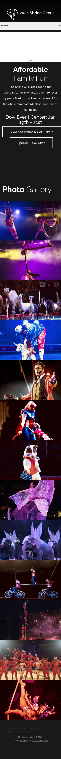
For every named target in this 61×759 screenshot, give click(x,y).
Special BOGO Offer (31, 143)
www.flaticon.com (40, 740)
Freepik (23, 740)
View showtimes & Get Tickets (31, 132)
